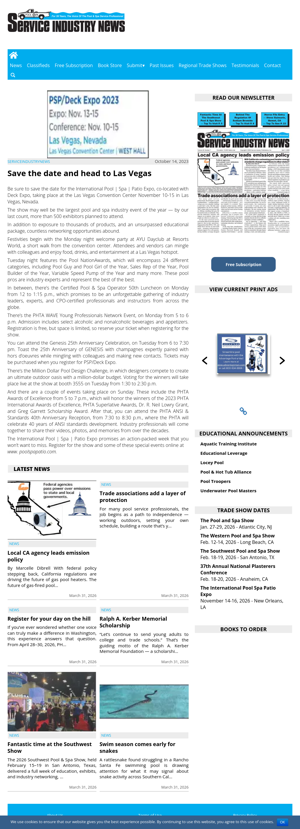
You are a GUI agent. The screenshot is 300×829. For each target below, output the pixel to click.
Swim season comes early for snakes (137, 747)
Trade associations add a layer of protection (143, 496)
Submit (134, 65)
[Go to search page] (13, 74)
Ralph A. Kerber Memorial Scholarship (133, 622)
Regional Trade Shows (203, 65)
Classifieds (38, 65)
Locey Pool (212, 462)
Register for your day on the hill (49, 618)
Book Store (110, 65)
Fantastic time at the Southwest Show (50, 747)
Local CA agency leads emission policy (49, 556)
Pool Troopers (215, 481)
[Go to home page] (14, 55)
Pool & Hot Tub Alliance (225, 472)
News (16, 65)
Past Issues (162, 65)
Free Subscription (74, 65)
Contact (272, 65)
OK (282, 822)
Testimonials (245, 65)
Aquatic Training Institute (228, 444)
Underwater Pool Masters (228, 490)
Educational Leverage (223, 453)
